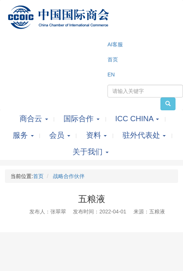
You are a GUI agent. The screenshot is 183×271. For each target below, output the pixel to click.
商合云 (35, 118)
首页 (38, 176)
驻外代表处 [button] (145, 135)
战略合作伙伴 (69, 176)
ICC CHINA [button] (138, 118)
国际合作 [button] (82, 118)
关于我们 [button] (91, 152)
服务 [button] (24, 135)
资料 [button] (97, 135)
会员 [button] (60, 135)
